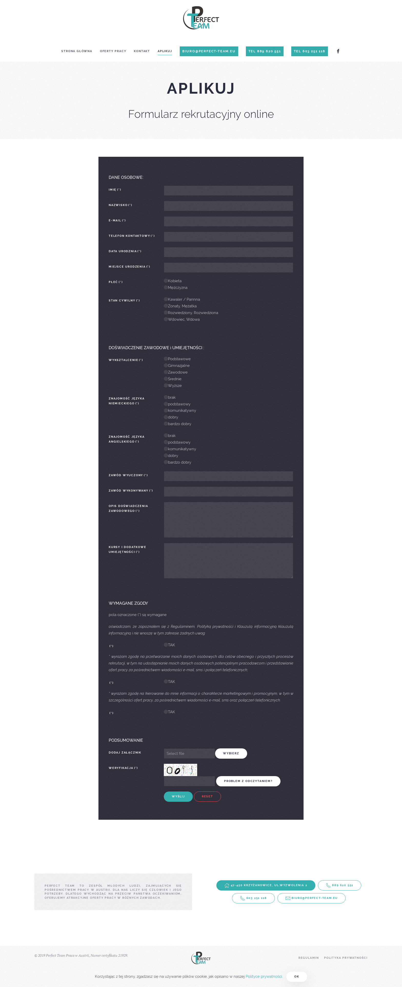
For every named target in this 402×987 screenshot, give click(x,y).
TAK (169, 645)
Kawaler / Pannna (182, 299)
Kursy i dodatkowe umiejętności (127, 549)
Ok (296, 976)
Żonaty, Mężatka (180, 306)
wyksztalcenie (126, 360)
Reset (207, 796)
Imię (115, 189)
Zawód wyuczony (128, 475)
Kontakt (142, 51)
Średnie (173, 379)
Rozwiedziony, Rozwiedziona (191, 312)
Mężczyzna (175, 287)
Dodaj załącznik (125, 752)
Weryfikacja (123, 768)
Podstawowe (177, 359)
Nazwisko (120, 205)
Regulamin (308, 958)
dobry (171, 417)
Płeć (116, 282)
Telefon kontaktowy (132, 236)
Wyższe (173, 385)
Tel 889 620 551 (264, 51)
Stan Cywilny (124, 300)
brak (170, 397)
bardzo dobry (177, 424)
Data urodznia (125, 251)
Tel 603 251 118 (309, 51)
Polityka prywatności (346, 958)
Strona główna (76, 51)
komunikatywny (180, 410)
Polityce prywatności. (264, 976)
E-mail (117, 220)
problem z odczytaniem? (248, 781)
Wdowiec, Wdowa (182, 319)
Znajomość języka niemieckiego (127, 401)
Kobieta (173, 281)
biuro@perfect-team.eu (209, 51)
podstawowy (177, 404)
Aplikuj (165, 51)
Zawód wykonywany (131, 490)
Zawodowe (176, 372)
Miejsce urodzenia (129, 266)
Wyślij (178, 796)
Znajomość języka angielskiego (127, 439)
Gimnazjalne (177, 365)
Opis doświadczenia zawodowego (128, 508)
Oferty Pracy (113, 51)
